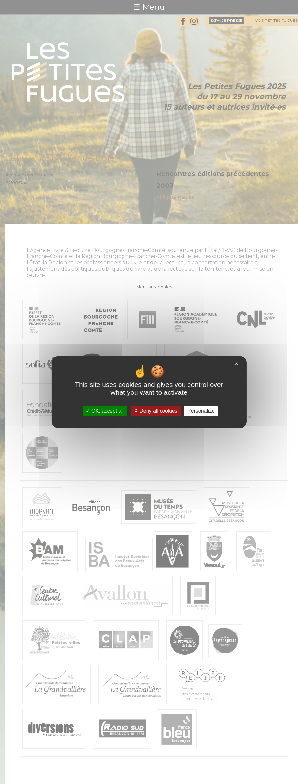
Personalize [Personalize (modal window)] (201, 411)
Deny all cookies (155, 411)
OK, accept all (105, 411)
